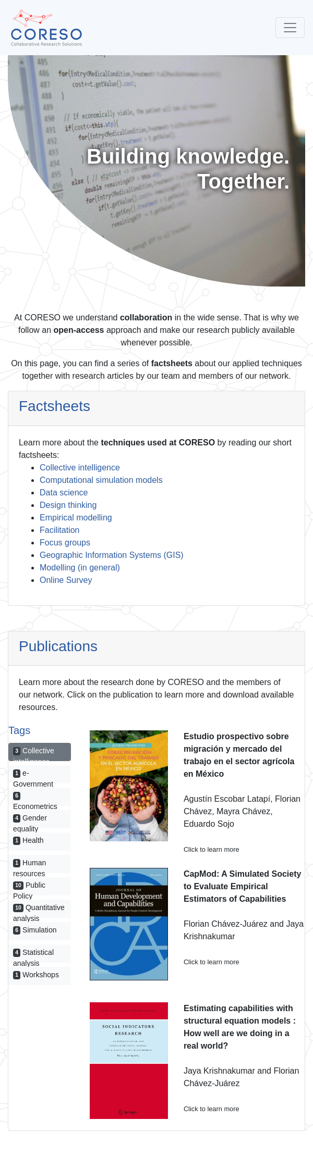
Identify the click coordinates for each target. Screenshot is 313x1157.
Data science (64, 492)
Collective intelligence (80, 467)
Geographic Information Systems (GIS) (112, 555)
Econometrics (35, 799)
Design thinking (68, 505)
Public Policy (29, 888)
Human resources (29, 866)
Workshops (36, 975)
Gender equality (30, 821)
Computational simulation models (101, 480)
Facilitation (59, 530)
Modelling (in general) (80, 567)
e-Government (33, 776)
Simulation (34, 930)
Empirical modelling (76, 517)
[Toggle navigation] (290, 27)
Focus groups (65, 542)
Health (28, 840)
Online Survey (66, 580)
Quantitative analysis (39, 910)
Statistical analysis (33, 955)
